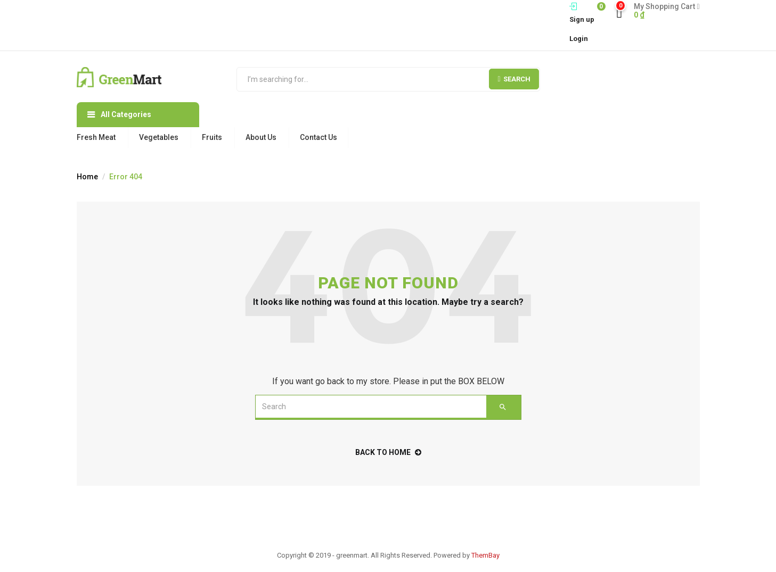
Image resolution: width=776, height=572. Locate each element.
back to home (388, 452)
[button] (662, 10)
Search (513, 79)
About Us (261, 137)
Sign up (581, 19)
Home (87, 176)
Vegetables (158, 137)
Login (578, 39)
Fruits (212, 137)
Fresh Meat (96, 137)
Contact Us (318, 137)
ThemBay (485, 555)
